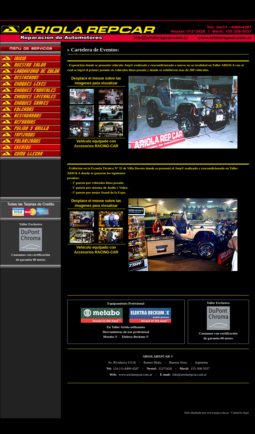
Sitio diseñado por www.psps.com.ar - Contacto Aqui (216, 412)
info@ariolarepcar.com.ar (189, 374)
